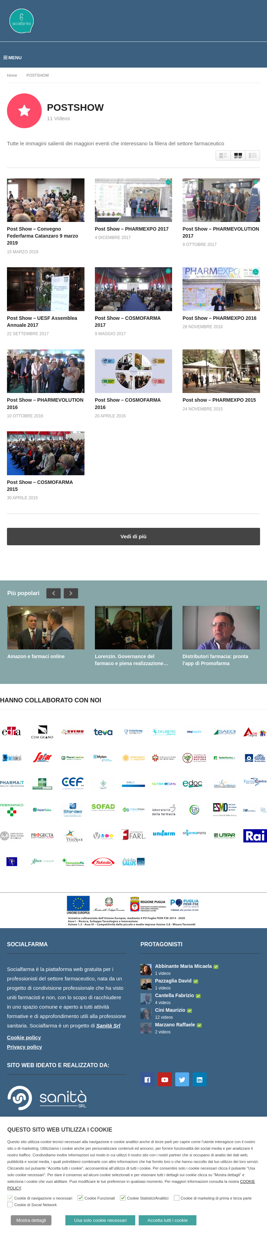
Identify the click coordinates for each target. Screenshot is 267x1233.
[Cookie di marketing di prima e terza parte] (176, 1198)
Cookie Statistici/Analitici (147, 1198)
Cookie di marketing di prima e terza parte (216, 1198)
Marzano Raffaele (179, 1024)
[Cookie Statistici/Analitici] (123, 1198)
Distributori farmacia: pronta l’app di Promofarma (215, 660)
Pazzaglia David (177, 981)
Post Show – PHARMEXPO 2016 (219, 318)
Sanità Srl (108, 1025)
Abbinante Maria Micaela (187, 966)
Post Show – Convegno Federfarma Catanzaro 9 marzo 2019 (42, 236)
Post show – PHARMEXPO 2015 (219, 400)
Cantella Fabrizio (178, 995)
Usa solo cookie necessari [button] (100, 1220)
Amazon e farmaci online (36, 656)
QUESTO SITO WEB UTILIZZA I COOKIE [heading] (59, 1130)
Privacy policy (24, 1047)
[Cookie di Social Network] (10, 1204)
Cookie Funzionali (99, 1198)
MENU (12, 57)
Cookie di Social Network (35, 1205)
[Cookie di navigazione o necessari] (10, 1198)
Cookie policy (24, 1037)
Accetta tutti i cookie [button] (167, 1220)
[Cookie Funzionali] (80, 1198)
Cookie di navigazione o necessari (43, 1198)
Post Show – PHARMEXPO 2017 (132, 229)
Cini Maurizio (174, 1010)
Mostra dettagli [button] (31, 1220)
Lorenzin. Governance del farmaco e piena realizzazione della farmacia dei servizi (129, 660)
